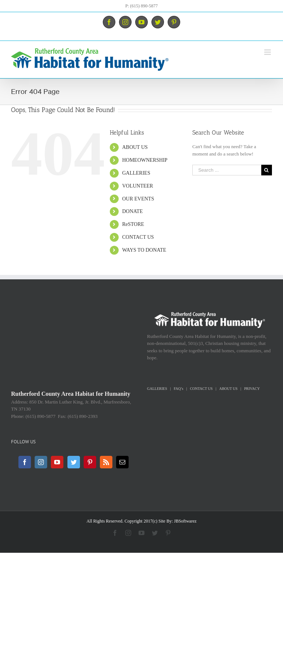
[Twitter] (73, 462)
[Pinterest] (90, 462)
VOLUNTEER (137, 186)
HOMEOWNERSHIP (144, 160)
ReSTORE (133, 224)
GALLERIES (136, 173)
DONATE (132, 211)
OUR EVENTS (138, 199)
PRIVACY (252, 389)
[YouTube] (57, 462)
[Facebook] (24, 462)
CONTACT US (138, 237)
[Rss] (106, 462)
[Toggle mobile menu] (268, 52)
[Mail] (122, 462)
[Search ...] (226, 170)
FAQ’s (178, 389)
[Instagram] (41, 462)
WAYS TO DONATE (144, 250)
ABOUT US (134, 147)
